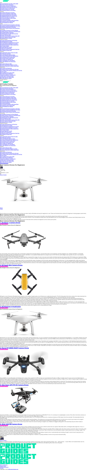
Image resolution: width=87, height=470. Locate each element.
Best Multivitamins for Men (6, 41)
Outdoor (2, 51)
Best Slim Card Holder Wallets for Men (8, 65)
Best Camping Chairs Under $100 (7, 57)
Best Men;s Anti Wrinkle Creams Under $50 (9, 36)
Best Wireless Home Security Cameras (8, 7)
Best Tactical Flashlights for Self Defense (9, 56)
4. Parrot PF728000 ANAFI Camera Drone (14, 348)
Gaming (2, 11)
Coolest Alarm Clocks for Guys (7, 76)
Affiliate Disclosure (4, 467)
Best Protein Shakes (4, 46)
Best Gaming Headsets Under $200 (8, 13)
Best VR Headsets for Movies (6, 22)
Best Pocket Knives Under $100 (7, 58)
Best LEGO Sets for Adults (6, 78)
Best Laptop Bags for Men (6, 63)
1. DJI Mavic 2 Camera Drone (10, 223)
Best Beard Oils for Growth (6, 38)
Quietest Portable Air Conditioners (8, 75)
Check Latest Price (4, 224)
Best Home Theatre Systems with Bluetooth (10, 28)
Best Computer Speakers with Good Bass (9, 20)
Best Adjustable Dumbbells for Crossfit (8, 43)
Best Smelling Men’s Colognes (7, 32)
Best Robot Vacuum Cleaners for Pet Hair (9, 69)
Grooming (2, 29)
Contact (2, 468)
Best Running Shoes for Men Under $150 (9, 45)
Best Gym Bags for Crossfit (6, 47)
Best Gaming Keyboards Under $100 (8, 14)
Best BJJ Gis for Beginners (5, 48)
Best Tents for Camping (5, 53)
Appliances (2, 67)
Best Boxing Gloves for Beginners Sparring (9, 49)
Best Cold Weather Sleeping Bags (7, 55)
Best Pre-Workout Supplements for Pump (9, 42)
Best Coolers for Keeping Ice (6, 59)
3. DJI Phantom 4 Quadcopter (10, 307)
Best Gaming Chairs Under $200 (7, 21)
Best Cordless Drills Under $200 (7, 72)
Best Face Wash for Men (5, 35)
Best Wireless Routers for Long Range (8, 16)
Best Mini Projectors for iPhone (7, 9)
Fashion (2, 62)
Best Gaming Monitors (5, 19)
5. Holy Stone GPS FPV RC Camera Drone (14, 385)
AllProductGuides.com (13, 469)
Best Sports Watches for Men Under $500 (9, 66)
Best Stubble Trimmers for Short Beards (9, 30)
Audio (1, 23)
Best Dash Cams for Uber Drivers (7, 8)
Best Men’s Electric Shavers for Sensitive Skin (10, 31)
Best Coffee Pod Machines (6, 68)
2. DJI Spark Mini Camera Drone (11, 265)
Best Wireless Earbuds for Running (8, 27)
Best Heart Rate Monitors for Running (8, 40)
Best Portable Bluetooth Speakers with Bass (10, 24)
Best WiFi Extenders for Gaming (7, 17)
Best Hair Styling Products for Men (8, 37)
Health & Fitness (3, 39)
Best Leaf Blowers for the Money (7, 60)
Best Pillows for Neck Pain (6, 50)
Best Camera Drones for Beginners (8, 6)
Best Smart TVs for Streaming (6, 4)
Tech (1, 2)
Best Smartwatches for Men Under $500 (9, 3)
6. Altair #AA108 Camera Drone (11, 424)
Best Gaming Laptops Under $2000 (8, 18)
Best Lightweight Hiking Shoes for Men (9, 52)
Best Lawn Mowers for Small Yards (8, 61)
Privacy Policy (3, 466)
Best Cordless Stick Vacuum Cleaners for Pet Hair (11, 70)
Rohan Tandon (3, 175)
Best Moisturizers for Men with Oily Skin (9, 33)
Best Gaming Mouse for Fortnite (7, 12)
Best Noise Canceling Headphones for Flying (10, 26)
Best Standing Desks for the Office (7, 10)
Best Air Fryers (3, 71)
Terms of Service (3, 465)
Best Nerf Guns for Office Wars (7, 77)
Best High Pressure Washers (6, 73)
